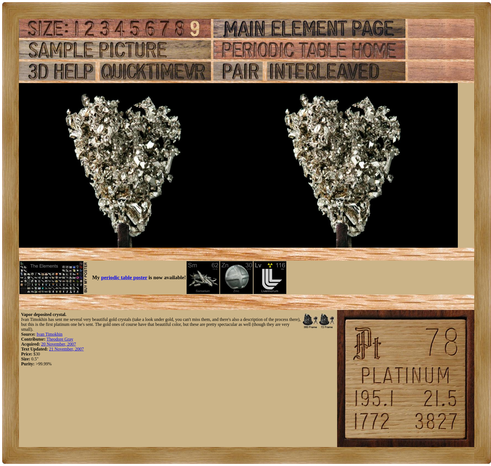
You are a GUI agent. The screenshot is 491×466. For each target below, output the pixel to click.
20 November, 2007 (58, 344)
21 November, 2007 (66, 349)
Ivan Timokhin (49, 334)
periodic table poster (124, 277)
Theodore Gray (60, 339)
